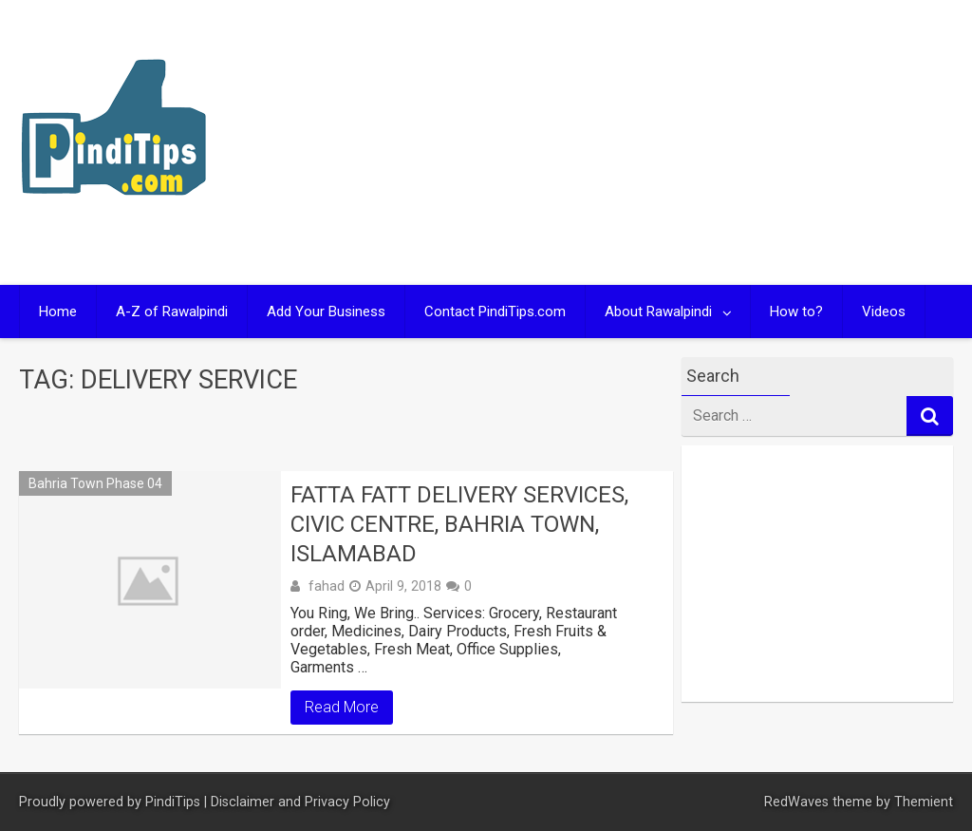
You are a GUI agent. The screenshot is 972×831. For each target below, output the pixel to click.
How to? (796, 311)
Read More (342, 707)
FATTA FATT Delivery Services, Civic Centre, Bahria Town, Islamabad (459, 524)
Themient (923, 802)
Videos (884, 311)
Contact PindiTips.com (495, 311)
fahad (326, 586)
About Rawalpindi (658, 311)
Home (58, 311)
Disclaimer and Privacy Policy (300, 802)
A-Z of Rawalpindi (172, 311)
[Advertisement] (726, 142)
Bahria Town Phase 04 (95, 483)
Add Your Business (326, 311)
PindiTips (172, 802)
